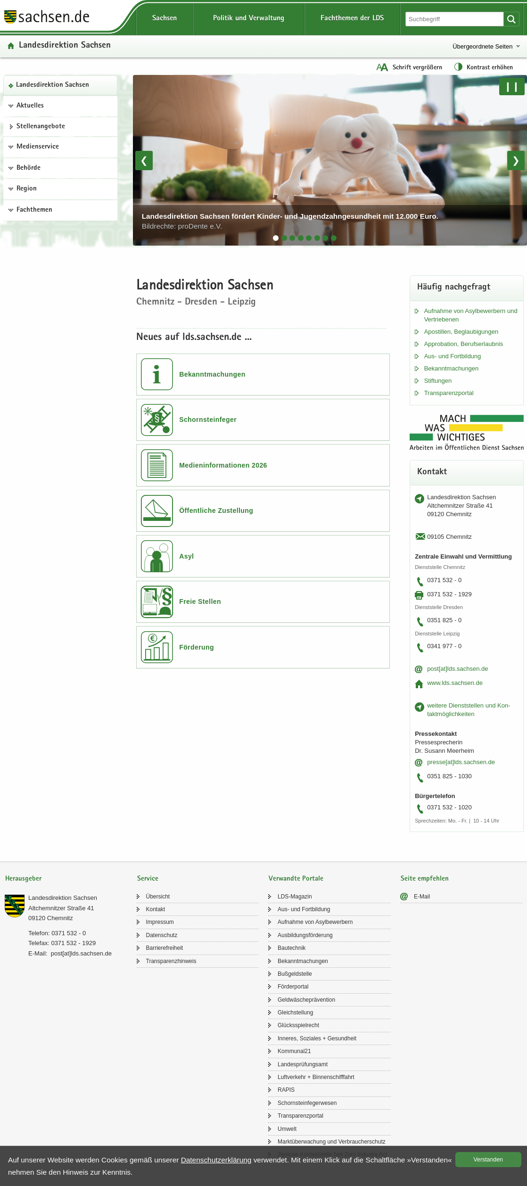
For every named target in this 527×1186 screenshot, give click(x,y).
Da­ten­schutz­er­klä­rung (216, 1160)
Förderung (196, 647)
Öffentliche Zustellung (216, 510)
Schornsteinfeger (208, 419)
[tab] (276, 238)
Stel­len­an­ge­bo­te (40, 127)
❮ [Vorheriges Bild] (144, 160)
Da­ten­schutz (162, 935)
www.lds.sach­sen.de (455, 682)
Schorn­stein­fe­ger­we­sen (307, 1103)
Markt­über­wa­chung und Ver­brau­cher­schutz (332, 1141)
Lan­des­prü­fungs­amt (303, 1064)
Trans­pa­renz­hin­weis (171, 961)
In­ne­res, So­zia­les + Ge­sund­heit (317, 1038)
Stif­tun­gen (438, 380)
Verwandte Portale (296, 878)
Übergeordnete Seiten (482, 46)
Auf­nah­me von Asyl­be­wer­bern (315, 922)
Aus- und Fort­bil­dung (452, 356)
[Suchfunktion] (455, 19)
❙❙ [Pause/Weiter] (512, 86)
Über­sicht (158, 896)
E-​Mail (422, 896)
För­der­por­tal (293, 986)
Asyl (186, 556)
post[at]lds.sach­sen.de (457, 668)
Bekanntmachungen (212, 374)
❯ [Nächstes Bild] (516, 160)
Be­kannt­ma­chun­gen (451, 368)
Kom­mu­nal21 (294, 1051)
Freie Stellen (200, 601)
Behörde (28, 168)
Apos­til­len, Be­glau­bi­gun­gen (461, 331)
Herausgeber (23, 878)
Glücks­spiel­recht (298, 1025)
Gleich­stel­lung (295, 1012)
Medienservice (37, 147)
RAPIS (286, 1090)
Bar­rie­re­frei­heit (164, 948)
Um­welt (287, 1129)
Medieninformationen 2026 (223, 465)
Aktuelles (30, 106)
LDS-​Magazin (295, 896)
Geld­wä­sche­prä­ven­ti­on (306, 1000)
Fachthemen (34, 210)
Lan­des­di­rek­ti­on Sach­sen (52, 85)
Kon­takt (155, 909)
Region (26, 189)
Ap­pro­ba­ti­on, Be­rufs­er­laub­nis (463, 343)
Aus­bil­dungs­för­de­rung (305, 935)
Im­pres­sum (160, 922)
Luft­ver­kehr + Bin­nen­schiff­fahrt (316, 1077)
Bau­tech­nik (291, 948)
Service (147, 878)
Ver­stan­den (488, 1159)
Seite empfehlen (425, 878)
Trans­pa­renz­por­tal (449, 392)
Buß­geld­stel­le (295, 974)
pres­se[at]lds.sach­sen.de (461, 762)
